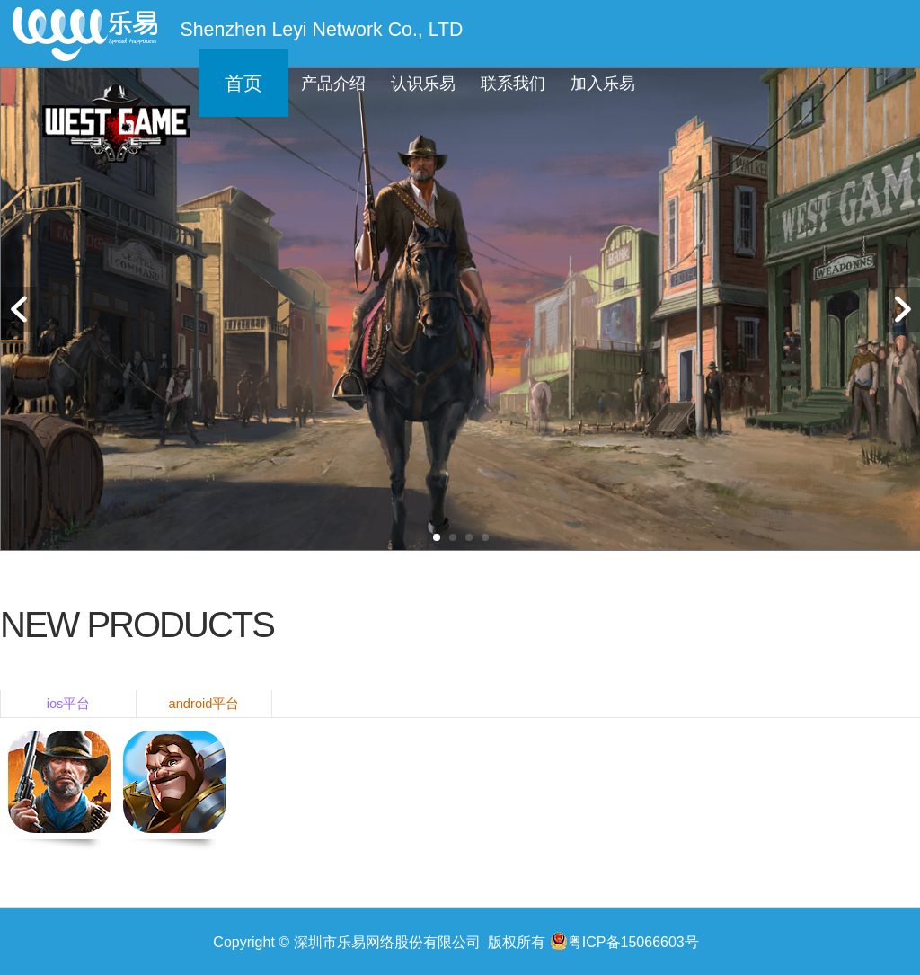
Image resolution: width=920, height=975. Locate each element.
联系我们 (513, 84)
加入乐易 (603, 84)
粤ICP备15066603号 (624, 941)
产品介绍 (333, 84)
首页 (243, 83)
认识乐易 (423, 84)
